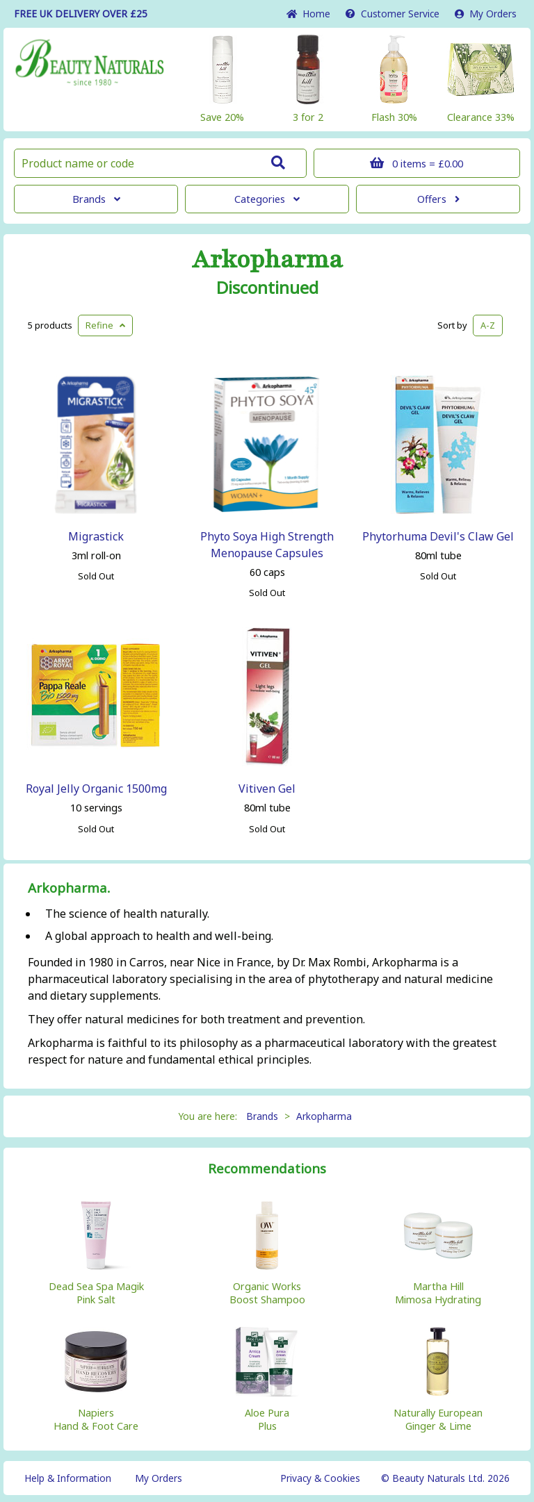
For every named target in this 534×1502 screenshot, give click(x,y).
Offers (438, 199)
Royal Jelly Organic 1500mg (96, 788)
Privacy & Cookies (320, 1478)
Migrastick (96, 536)
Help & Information (67, 1478)
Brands (96, 199)
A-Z (487, 325)
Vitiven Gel (267, 788)
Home (308, 13)
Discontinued (267, 288)
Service (392, 13)
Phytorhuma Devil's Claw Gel (438, 536)
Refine (105, 325)
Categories (267, 199)
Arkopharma (267, 260)
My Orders (486, 13)
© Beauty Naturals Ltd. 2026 (445, 1478)
